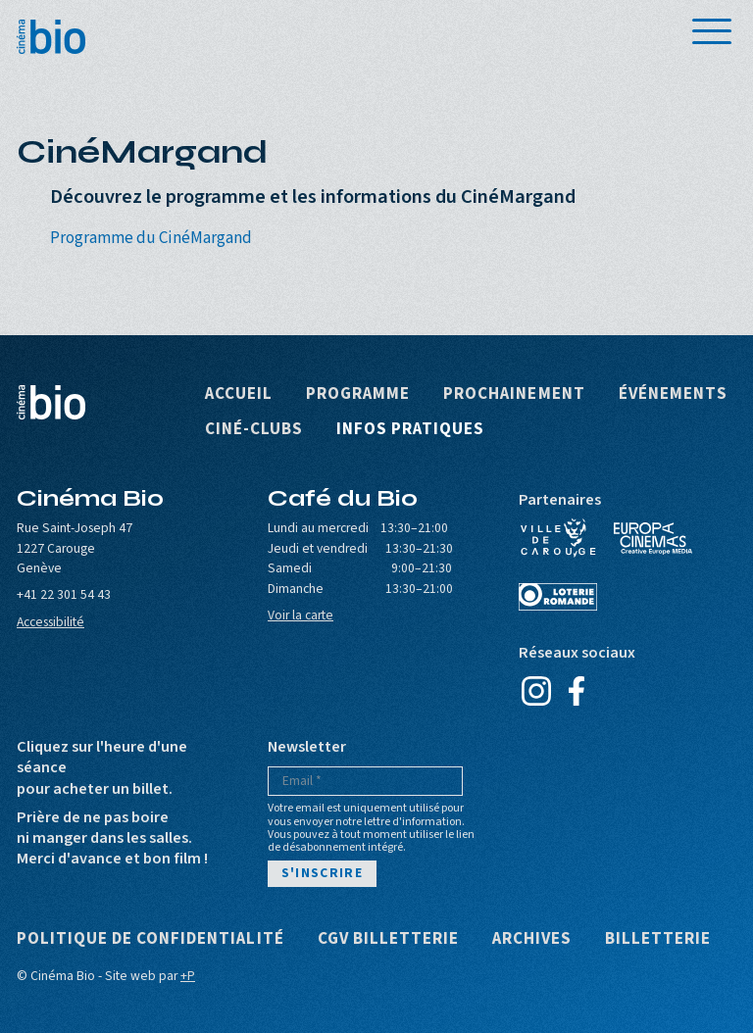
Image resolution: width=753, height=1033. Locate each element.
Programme (358, 394)
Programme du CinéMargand (151, 238)
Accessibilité (50, 622)
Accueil (239, 394)
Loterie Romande (558, 596)
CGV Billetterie (388, 939)
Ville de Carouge (558, 538)
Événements (673, 394)
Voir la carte (300, 615)
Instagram (536, 691)
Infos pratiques (410, 429)
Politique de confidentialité (150, 939)
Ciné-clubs (254, 429)
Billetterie (658, 939)
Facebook (576, 691)
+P (187, 975)
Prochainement (513, 394)
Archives (532, 939)
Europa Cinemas (653, 538)
